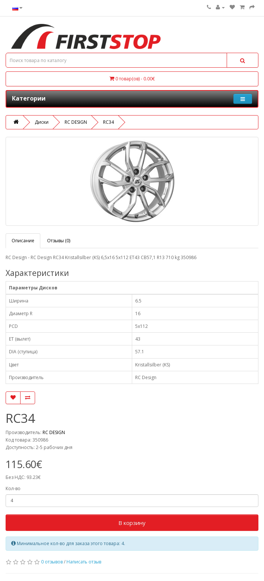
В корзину (132, 522)
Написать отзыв (83, 562)
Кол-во (13, 488)
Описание (23, 240)
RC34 (108, 122)
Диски (42, 122)
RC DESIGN (76, 122)
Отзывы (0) (58, 240)
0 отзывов (52, 562)
